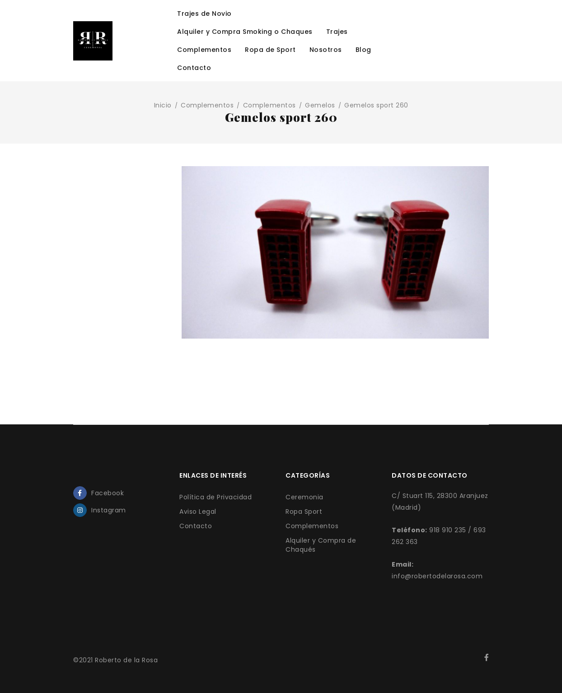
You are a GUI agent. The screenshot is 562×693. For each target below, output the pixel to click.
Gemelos (320, 105)
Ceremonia (304, 497)
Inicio (163, 105)
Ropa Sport (304, 511)
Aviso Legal (197, 511)
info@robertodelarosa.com (437, 576)
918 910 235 (447, 530)
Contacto (195, 525)
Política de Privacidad (215, 497)
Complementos (207, 105)
